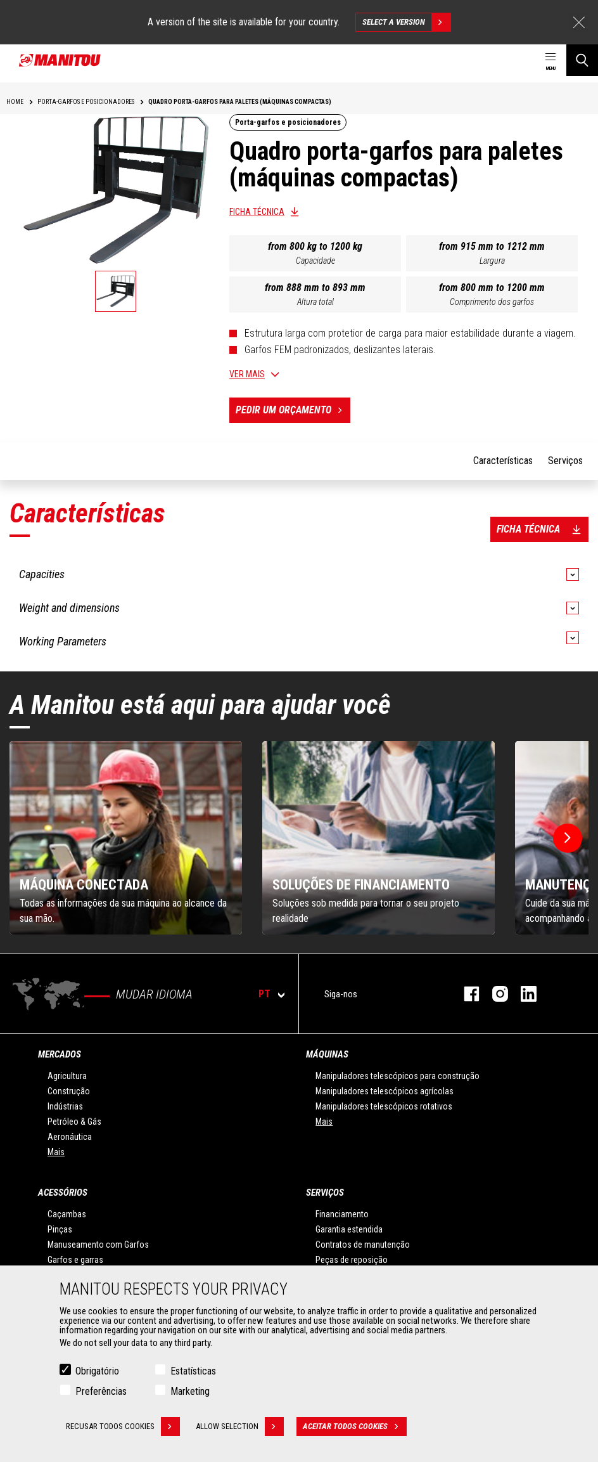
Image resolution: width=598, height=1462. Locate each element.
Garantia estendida (349, 1229)
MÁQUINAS (327, 1054)
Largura (492, 260)
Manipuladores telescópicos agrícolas (384, 1091)
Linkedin (522, 994)
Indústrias (65, 1106)
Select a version (406, 22)
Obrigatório (97, 1371)
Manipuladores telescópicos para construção (397, 1076)
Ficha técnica (256, 212)
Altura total (315, 301)
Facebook (465, 994)
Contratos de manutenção (362, 1244)
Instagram (494, 994)
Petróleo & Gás (74, 1121)
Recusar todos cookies (123, 1426)
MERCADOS (59, 1054)
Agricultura (67, 1076)
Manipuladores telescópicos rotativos (383, 1106)
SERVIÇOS (325, 1192)
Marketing (190, 1391)
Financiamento (342, 1214)
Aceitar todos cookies (355, 1426)
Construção (69, 1091)
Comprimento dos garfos (492, 301)
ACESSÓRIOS (62, 1192)
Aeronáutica (70, 1137)
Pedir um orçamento (293, 410)
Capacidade (315, 260)
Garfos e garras (75, 1260)
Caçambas (67, 1214)
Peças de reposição (351, 1260)
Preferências (101, 1391)
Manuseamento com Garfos (98, 1244)
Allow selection (240, 1426)
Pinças (60, 1229)
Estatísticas (193, 1371)
